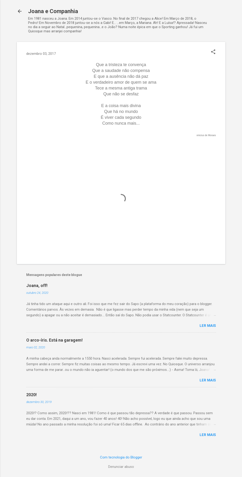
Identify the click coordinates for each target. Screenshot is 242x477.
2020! (31, 394)
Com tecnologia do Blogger (121, 457)
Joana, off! (37, 285)
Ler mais (208, 326)
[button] (213, 52)
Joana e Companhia (53, 11)
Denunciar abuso (121, 467)
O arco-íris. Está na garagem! (54, 340)
